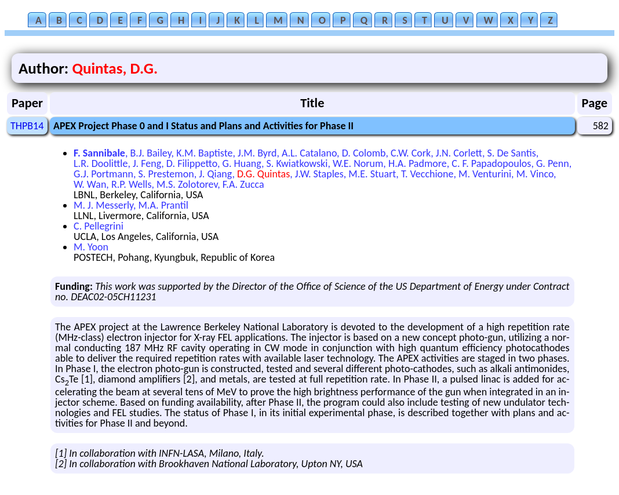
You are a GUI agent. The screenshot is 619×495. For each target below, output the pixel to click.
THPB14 (26, 125)
